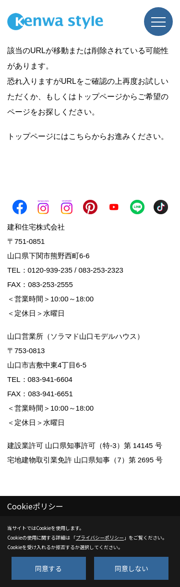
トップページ (99, 96)
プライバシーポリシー (100, 537)
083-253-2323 (100, 270)
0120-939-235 (50, 270)
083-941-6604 (50, 379)
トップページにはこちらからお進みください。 (87, 136)
